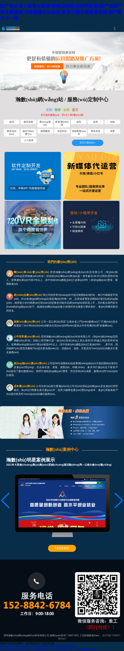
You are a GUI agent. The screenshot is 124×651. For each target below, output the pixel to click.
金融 (112, 122)
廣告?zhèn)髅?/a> (28, 133)
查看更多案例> (62, 548)
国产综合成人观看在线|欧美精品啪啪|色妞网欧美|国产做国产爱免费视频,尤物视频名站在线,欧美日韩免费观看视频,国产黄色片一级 (61, 12)
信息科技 (62, 131)
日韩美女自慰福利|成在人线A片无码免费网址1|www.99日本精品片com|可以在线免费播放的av (49, 649)
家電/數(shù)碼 (62, 123)
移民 (78, 122)
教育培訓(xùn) (11, 133)
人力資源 (28, 140)
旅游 (11, 122)
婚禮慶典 (45, 131)
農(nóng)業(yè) (45, 123)
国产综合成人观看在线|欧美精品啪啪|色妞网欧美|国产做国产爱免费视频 (37, 646)
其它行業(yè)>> (87, 142)
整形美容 (95, 131)
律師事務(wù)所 (79, 133)
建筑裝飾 (28, 122)
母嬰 (112, 131)
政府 (95, 122)
